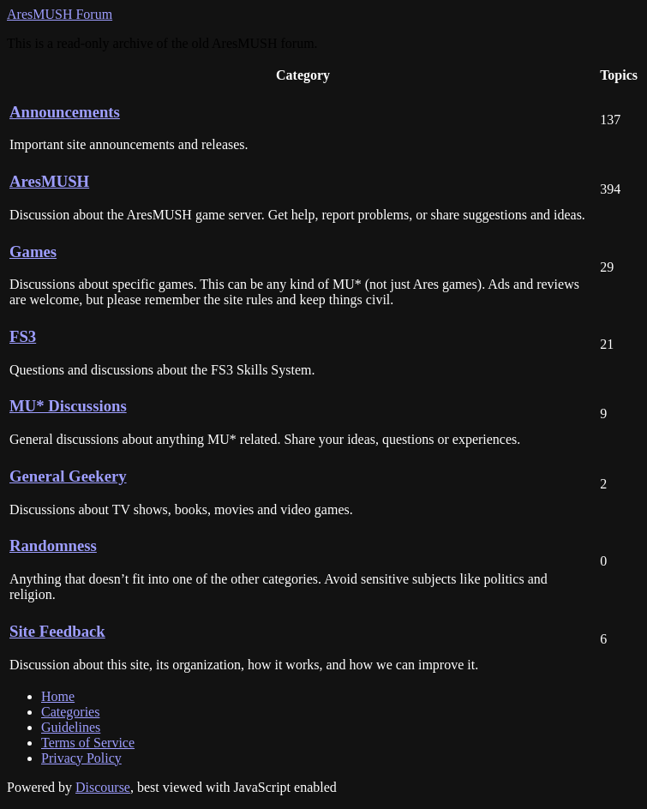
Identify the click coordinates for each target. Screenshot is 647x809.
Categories (70, 711)
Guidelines (70, 727)
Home (58, 696)
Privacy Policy (81, 758)
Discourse (102, 787)
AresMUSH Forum (59, 14)
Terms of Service (88, 742)
